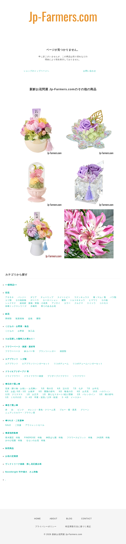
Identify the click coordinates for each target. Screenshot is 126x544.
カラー (67, 303)
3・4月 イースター (71, 397)
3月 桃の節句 (106, 394)
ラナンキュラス (81, 297)
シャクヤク (10, 303)
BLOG (69, 519)
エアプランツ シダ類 (16, 359)
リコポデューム (61, 364)
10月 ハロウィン (101, 391)
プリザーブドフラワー (58, 376)
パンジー (22, 297)
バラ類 (113, 297)
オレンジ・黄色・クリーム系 (42, 410)
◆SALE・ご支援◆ (14, 420)
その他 (104, 300)
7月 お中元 (93, 388)
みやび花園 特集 (13, 440)
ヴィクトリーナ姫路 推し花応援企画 (23, 464)
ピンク (21, 410)
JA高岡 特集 (103, 437)
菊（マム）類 (99, 297)
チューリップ (47, 297)
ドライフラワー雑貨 (33, 376)
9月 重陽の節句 (47, 391)
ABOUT (53, 519)
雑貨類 (63, 351)
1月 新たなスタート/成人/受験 (58, 394)
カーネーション (50, 300)
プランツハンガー (47, 351)
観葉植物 (20, 318)
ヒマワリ (93, 300)
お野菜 (21, 331)
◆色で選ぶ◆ (11, 405)
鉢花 (7, 314)
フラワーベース (12, 351)
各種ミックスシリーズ (16, 306)
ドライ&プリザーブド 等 (17, 371)
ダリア (33, 297)
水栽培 (34, 306)
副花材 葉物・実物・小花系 (34, 303)
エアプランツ (11, 364)
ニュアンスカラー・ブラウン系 (20, 413)
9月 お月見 (83, 391)
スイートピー (63, 297)
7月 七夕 (78, 388)
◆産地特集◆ (11, 433)
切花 (7, 293)
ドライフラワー (12, 376)
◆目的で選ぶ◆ (12, 384)
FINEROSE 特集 (33, 437)
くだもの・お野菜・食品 (17, 326)
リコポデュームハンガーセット (88, 364)
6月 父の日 (63, 388)
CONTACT (86, 519)
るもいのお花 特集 (35, 440)
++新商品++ (11, 285)
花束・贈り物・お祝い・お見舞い (21, 388)
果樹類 (8, 318)
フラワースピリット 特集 (80, 437)
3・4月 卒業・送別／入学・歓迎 (41, 397)
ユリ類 (8, 300)
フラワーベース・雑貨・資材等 (20, 346)
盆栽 (30, 318)
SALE (8, 425)
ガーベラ (34, 300)
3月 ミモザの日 (13, 397)
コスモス (104, 303)
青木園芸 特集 (12, 437)
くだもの (9, 331)
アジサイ (56, 303)
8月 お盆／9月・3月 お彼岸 (20, 391)
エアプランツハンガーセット (36, 364)
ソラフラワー (79, 376)
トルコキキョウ (77, 300)
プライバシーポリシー (45, 526)
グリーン (85, 410)
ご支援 (18, 425)
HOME (37, 519)
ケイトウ (91, 303)
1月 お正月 (33, 394)
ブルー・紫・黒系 (68, 410)
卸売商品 (9, 448)
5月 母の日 (47, 388)
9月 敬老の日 (66, 391)
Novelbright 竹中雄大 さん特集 (21, 472)
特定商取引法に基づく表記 (78, 526)
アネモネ (9, 297)
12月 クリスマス (14, 394)
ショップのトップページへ (36, 71)
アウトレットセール (34, 425)
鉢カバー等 (29, 351)
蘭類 (64, 300)
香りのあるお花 (48, 306)
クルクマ (78, 303)
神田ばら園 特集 (54, 437)
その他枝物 (21, 300)
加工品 (31, 331)
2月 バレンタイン (86, 394)
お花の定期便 (11, 456)
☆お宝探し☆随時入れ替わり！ (20, 339)
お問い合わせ (89, 71)
